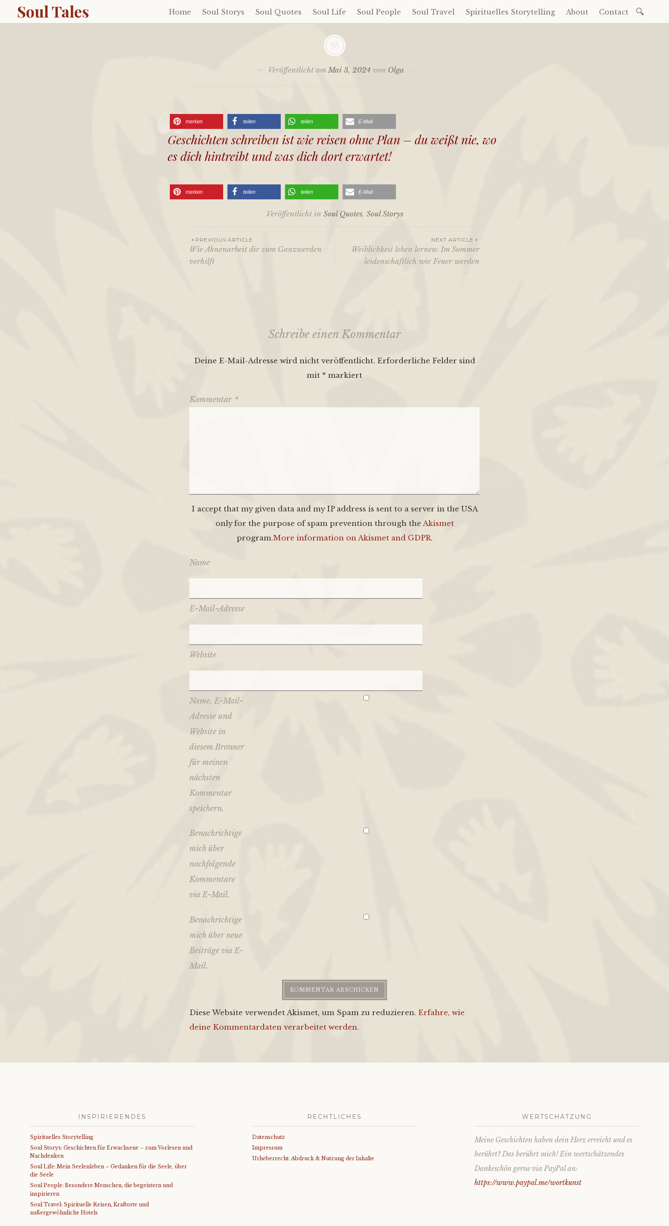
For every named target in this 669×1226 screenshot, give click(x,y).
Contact (613, 12)
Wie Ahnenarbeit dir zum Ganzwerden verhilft (261, 251)
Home (180, 12)
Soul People (379, 12)
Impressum (267, 1084)
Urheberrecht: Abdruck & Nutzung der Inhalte (313, 1095)
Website (202, 612)
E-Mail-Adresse (216, 587)
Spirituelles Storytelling (510, 12)
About (577, 12)
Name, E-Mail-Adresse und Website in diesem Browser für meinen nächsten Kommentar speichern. (216, 691)
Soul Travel (433, 12)
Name (199, 562)
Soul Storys (223, 12)
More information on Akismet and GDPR (352, 538)
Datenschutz (268, 1073)
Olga (396, 70)
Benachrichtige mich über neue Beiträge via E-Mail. (216, 879)
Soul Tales (53, 11)
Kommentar (214, 399)
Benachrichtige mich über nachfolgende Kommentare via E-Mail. (215, 800)
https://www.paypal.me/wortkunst (528, 1119)
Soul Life (329, 12)
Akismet (438, 523)
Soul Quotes (278, 12)
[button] (196, 121)
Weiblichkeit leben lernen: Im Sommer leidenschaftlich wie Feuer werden (407, 251)
